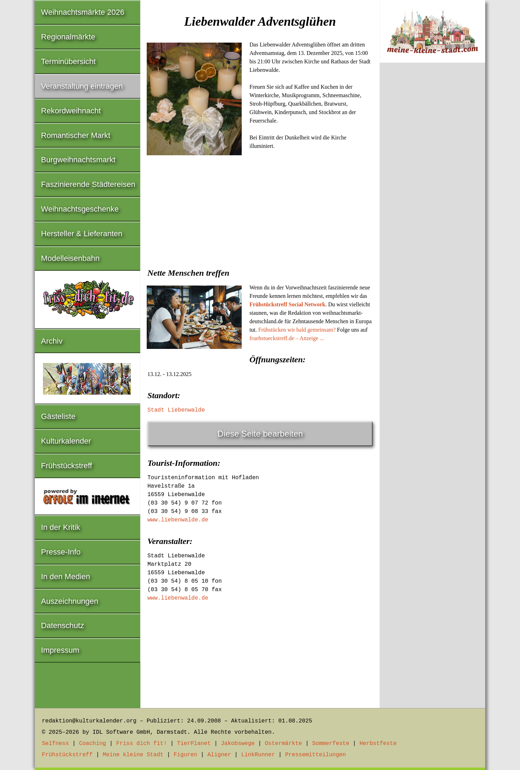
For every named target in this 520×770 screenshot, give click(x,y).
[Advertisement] (260, 210)
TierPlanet (194, 743)
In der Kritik (60, 527)
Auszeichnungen (70, 601)
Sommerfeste (330, 743)
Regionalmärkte (68, 36)
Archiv (52, 341)
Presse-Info (61, 551)
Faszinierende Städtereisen (88, 184)
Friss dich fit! (141, 743)
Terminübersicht (68, 61)
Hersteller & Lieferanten (81, 233)
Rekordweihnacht (71, 110)
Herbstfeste (378, 743)
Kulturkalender (66, 441)
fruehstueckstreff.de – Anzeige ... (286, 338)
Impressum (60, 650)
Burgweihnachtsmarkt (78, 159)
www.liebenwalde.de (177, 520)
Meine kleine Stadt (133, 755)
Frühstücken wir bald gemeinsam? (297, 330)
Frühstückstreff (66, 465)
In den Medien (65, 576)
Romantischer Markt (75, 135)
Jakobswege (238, 743)
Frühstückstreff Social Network (287, 304)
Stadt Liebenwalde (176, 410)
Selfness (55, 743)
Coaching (92, 743)
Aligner (219, 755)
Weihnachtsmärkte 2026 (83, 12)
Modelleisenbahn (70, 258)
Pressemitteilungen (315, 755)
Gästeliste (58, 416)
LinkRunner (258, 755)
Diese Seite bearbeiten (260, 433)
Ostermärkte (283, 743)
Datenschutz (62, 625)
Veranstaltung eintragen (82, 86)
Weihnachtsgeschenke (80, 209)
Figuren (185, 755)
